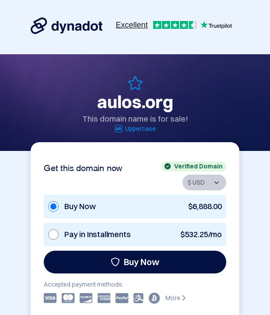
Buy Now (135, 261)
